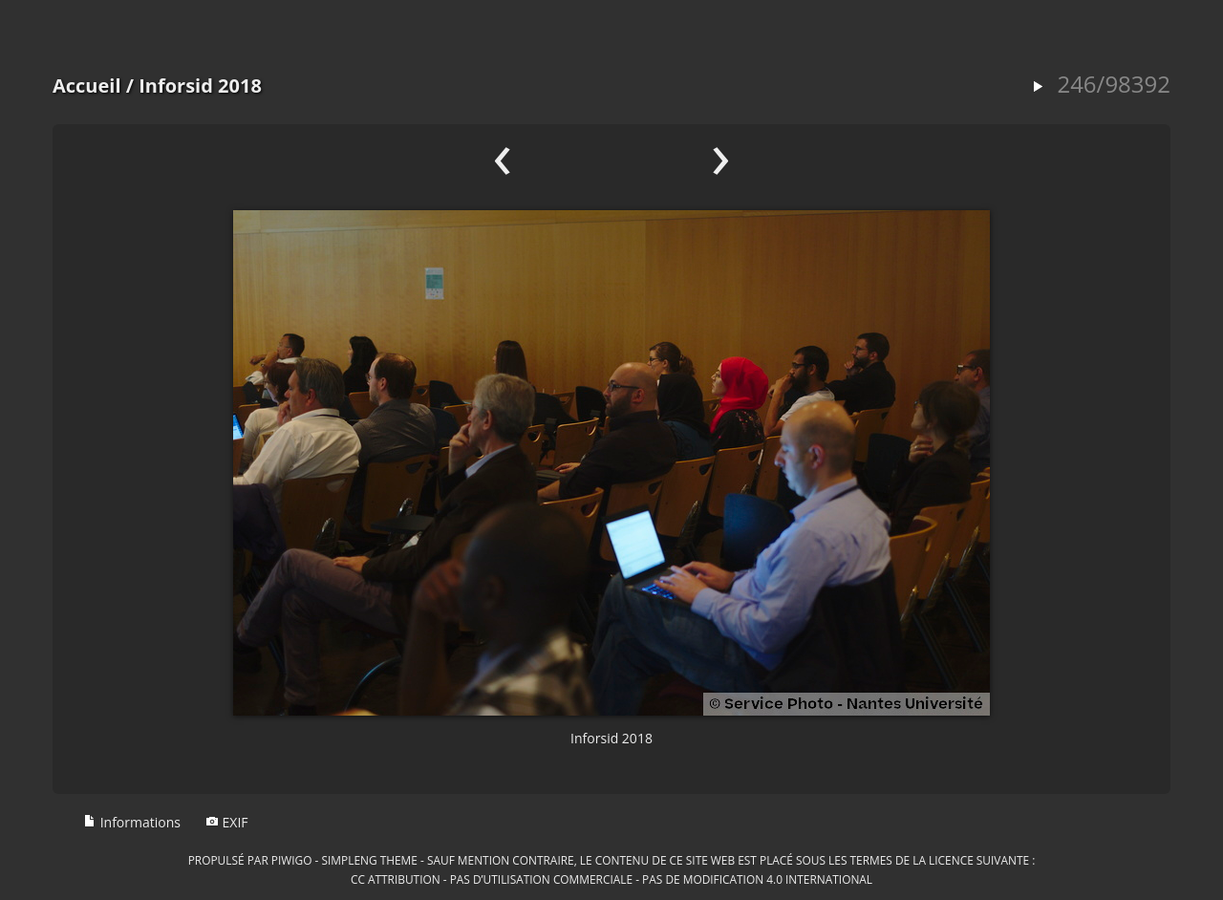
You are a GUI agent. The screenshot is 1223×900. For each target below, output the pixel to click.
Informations (132, 822)
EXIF (226, 822)
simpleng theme (370, 860)
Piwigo (291, 860)
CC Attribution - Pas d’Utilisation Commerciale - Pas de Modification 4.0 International (611, 879)
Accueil (87, 85)
